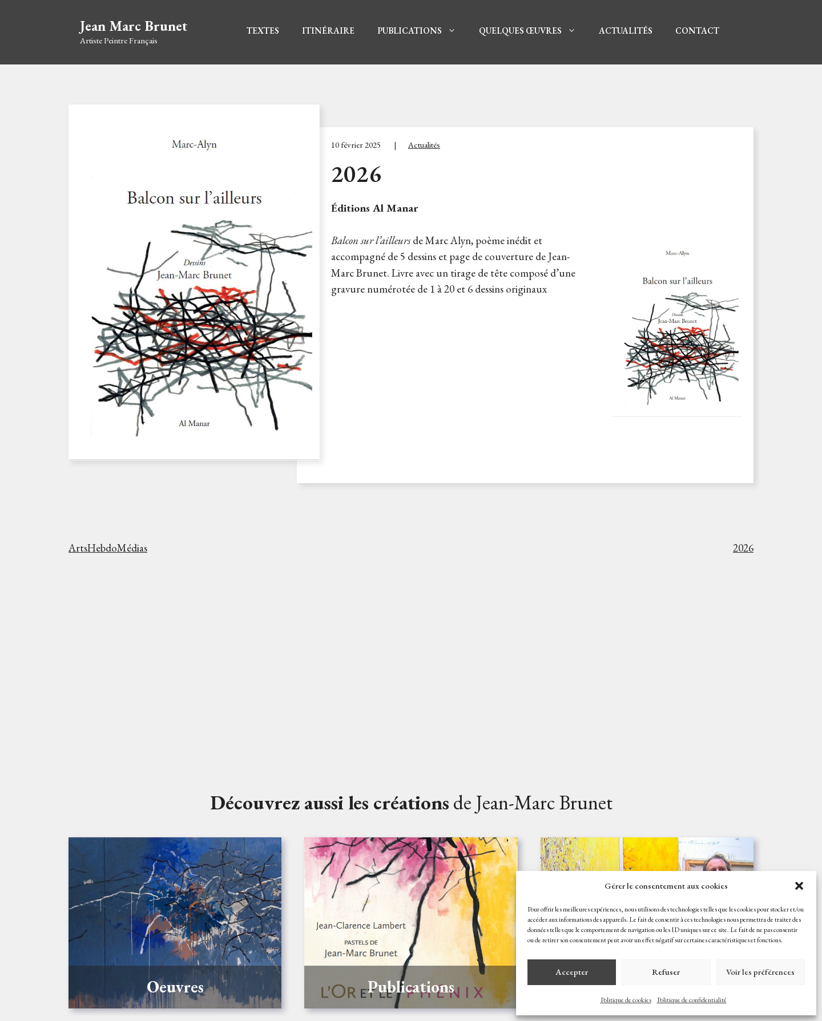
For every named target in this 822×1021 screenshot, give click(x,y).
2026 (743, 548)
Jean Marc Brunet (134, 26)
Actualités (625, 30)
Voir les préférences (760, 971)
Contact (697, 30)
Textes (263, 30)
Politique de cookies (626, 999)
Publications (416, 30)
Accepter (571, 971)
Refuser (666, 971)
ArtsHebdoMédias (107, 548)
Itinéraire (328, 30)
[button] (799, 886)
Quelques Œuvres (527, 30)
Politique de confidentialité (692, 999)
